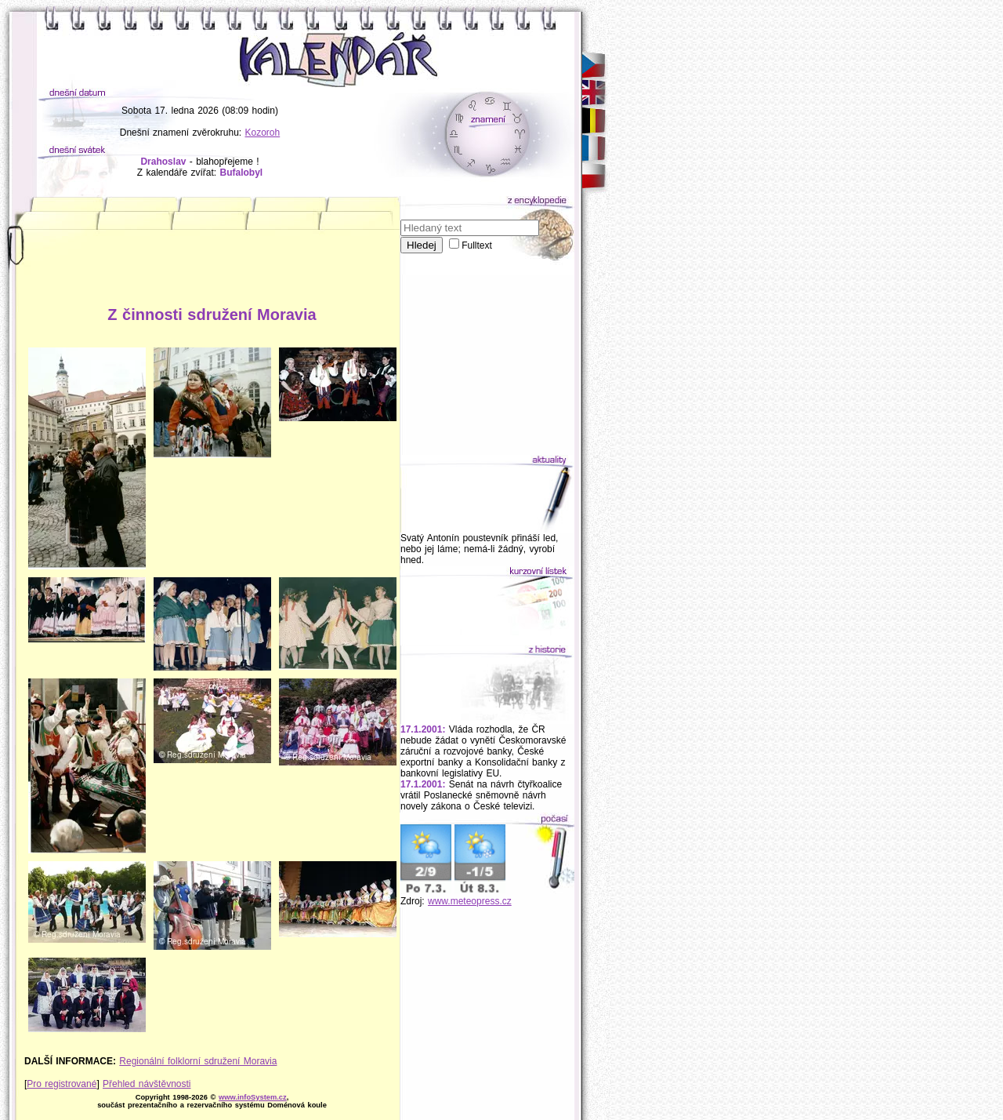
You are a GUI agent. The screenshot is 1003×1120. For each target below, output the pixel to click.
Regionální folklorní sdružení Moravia (198, 1061)
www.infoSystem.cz (253, 1097)
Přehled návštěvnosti (146, 1083)
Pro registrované (61, 1083)
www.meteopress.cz (470, 901)
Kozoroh (263, 132)
